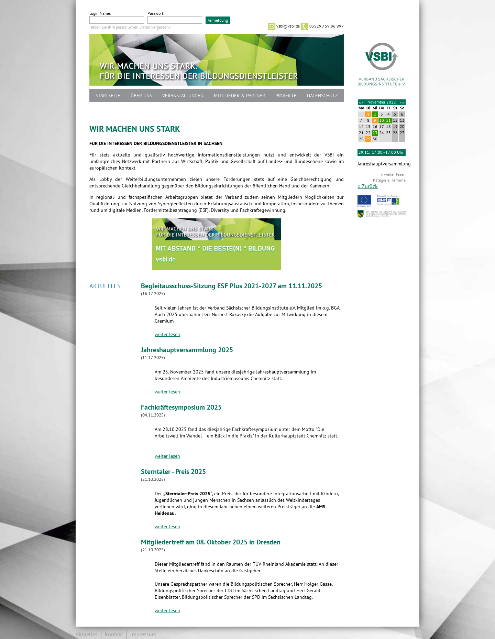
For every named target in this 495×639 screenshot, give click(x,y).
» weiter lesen (393, 174)
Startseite (108, 96)
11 (388, 120)
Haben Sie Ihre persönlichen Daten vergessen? (129, 27)
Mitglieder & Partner (239, 96)
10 (381, 120)
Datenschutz (322, 96)
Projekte (286, 96)
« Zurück (368, 186)
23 (375, 132)
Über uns (141, 96)
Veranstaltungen (183, 96)
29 (368, 139)
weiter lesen (167, 334)
